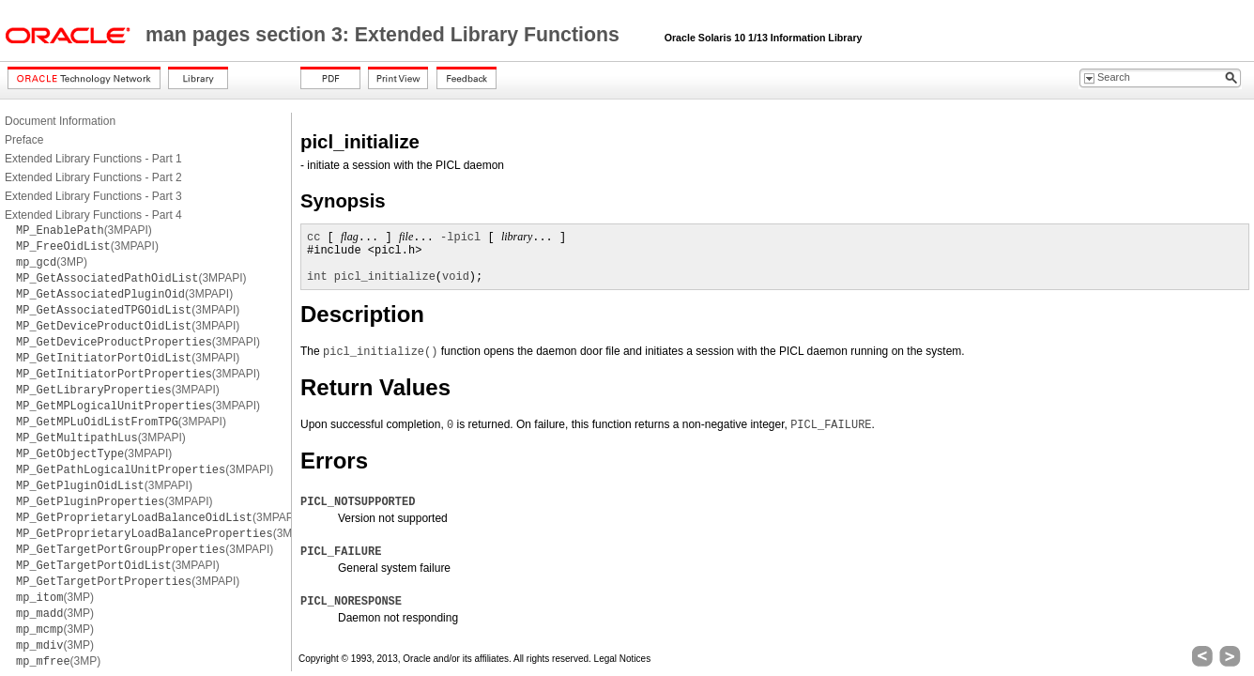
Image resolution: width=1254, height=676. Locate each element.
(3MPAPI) (84, 230)
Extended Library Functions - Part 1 (93, 158)
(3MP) (51, 262)
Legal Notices (622, 658)
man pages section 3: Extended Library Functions (385, 34)
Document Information (60, 121)
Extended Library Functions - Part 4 (93, 215)
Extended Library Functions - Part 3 (93, 196)
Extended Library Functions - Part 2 (93, 177)
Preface (24, 139)
